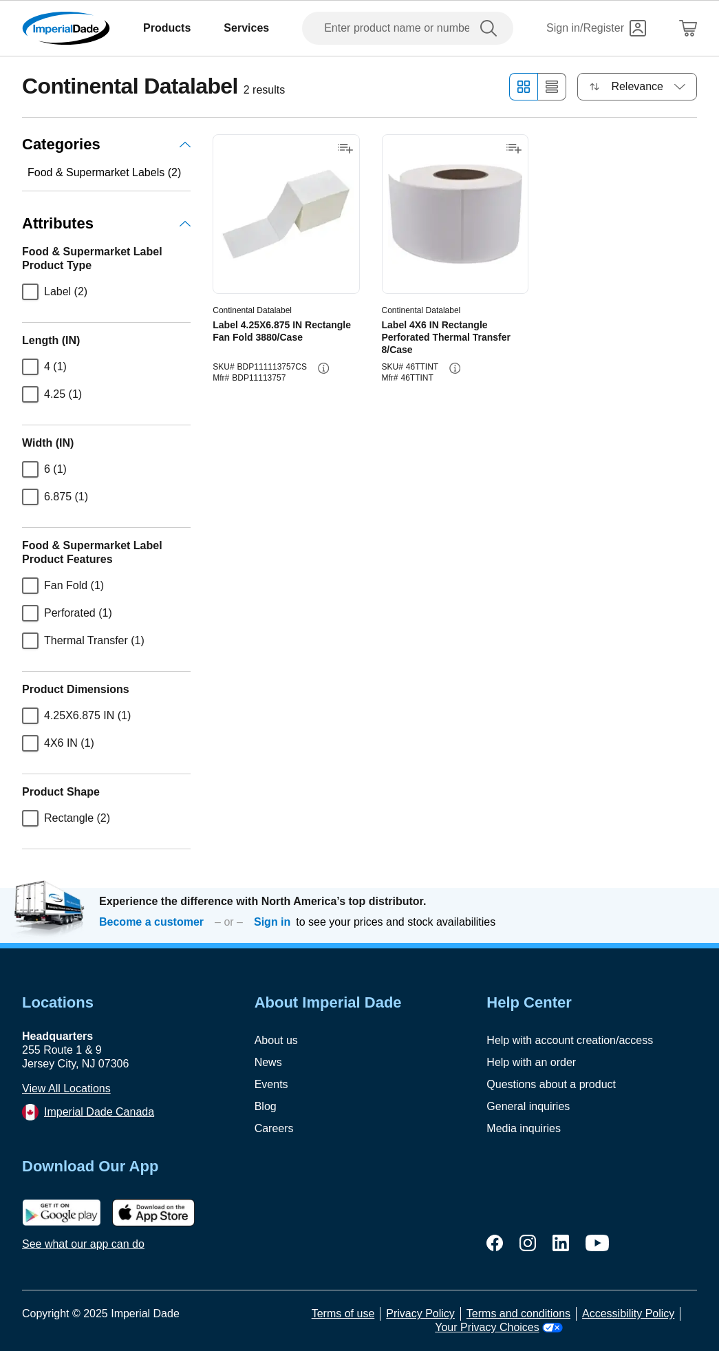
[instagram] (527, 1243)
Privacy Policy (420, 1313)
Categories (106, 144)
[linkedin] (560, 1243)
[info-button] (323, 368)
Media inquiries (523, 1128)
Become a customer (151, 922)
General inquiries (528, 1106)
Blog (266, 1106)
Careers (274, 1128)
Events (271, 1084)
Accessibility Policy (628, 1313)
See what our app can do (83, 1244)
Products (167, 28)
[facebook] (494, 1243)
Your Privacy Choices (498, 1327)
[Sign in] (596, 28)
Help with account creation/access (569, 1040)
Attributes (106, 223)
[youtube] (597, 1243)
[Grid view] (523, 86)
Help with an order (531, 1062)
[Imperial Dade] (66, 28)
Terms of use (343, 1313)
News (268, 1062)
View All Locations (66, 1088)
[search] (491, 28)
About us (276, 1040)
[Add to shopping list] (345, 148)
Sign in (272, 922)
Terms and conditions (518, 1313)
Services (246, 28)
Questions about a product (551, 1084)
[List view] (552, 86)
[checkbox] (30, 292)
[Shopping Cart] (688, 28)
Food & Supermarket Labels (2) (104, 172)
